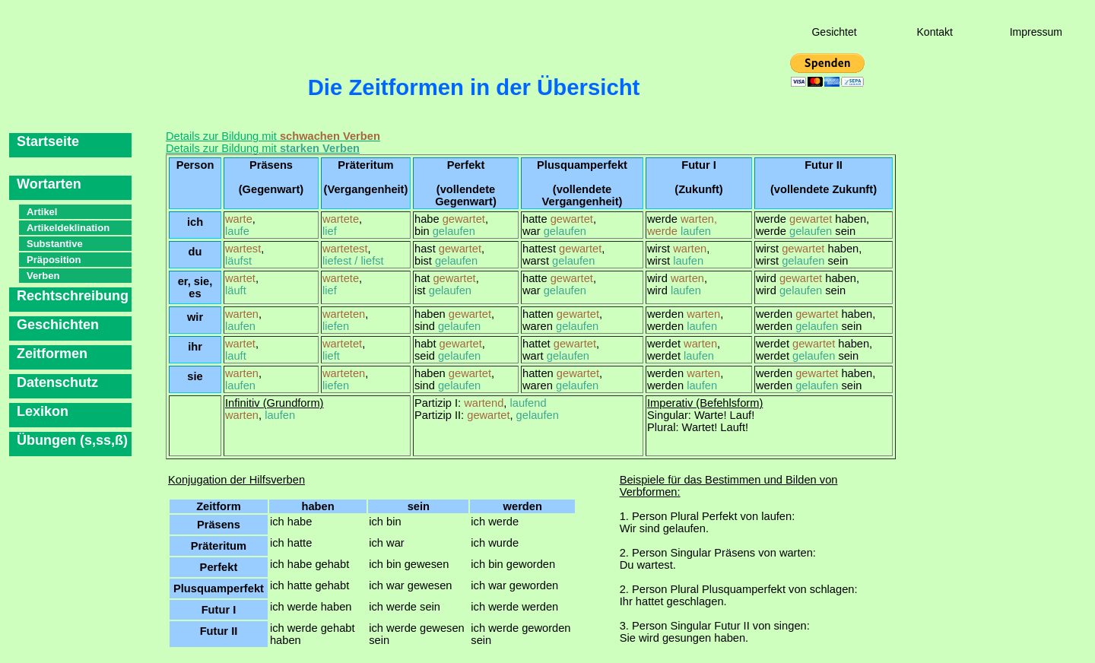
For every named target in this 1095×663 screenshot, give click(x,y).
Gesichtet (833, 32)
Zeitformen (52, 353)
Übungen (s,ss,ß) (72, 440)
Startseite (48, 141)
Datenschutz (57, 382)
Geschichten (58, 324)
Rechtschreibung (73, 295)
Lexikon (42, 411)
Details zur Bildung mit (273, 136)
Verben (43, 275)
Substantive (55, 243)
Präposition (54, 259)
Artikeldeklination (68, 227)
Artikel (42, 211)
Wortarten (49, 184)
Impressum (1036, 32)
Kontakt (935, 32)
